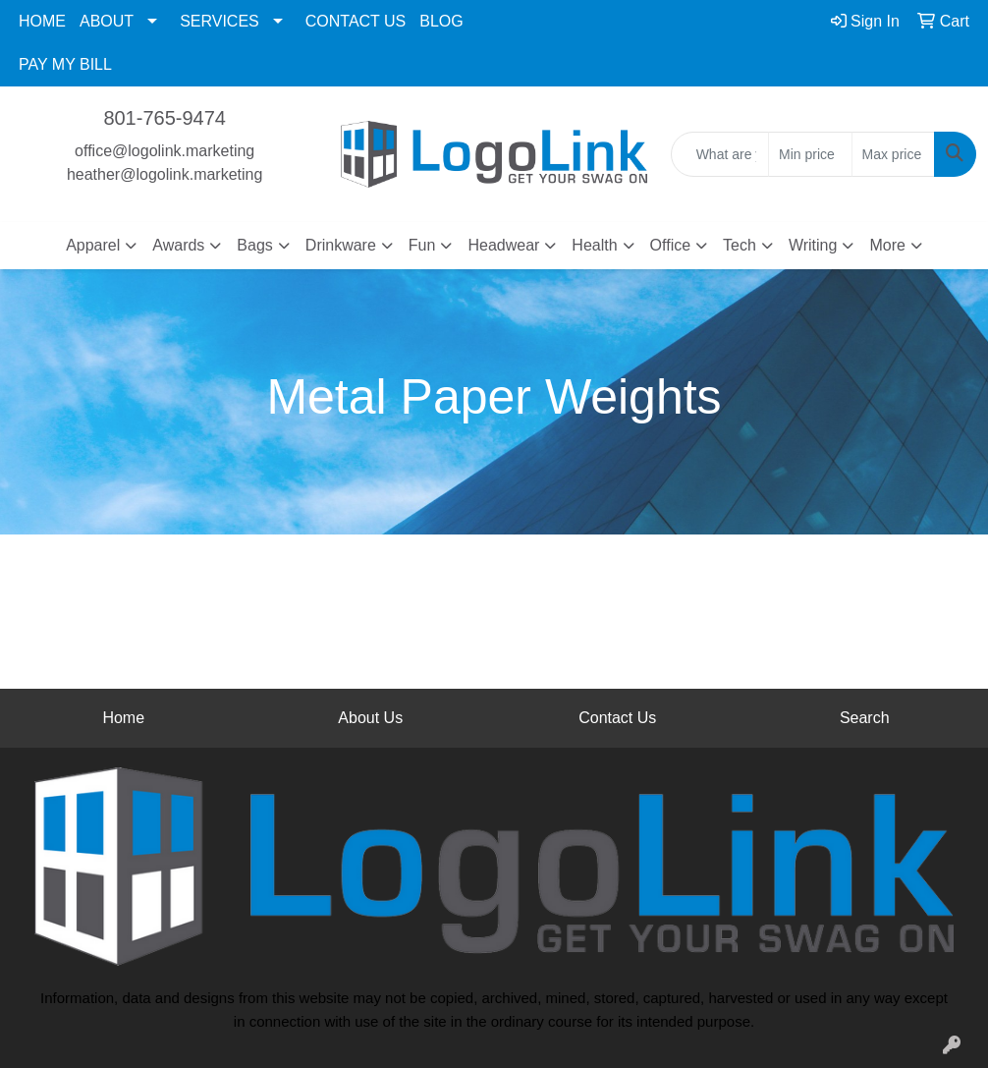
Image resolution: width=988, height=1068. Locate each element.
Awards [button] (178, 245)
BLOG (441, 21)
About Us (370, 717)
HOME (42, 21)
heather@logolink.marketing (164, 174)
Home (123, 717)
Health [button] (594, 245)
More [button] (887, 245)
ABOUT (107, 21)
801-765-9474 (164, 118)
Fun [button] (422, 245)
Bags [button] (254, 245)
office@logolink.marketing (164, 150)
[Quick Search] (720, 154)
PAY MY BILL (65, 64)
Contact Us (617, 717)
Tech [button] (739, 245)
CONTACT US (356, 21)
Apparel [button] (93, 245)
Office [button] (670, 245)
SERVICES (219, 21)
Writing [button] (813, 245)
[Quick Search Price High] (893, 154)
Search (865, 717)
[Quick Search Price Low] (809, 154)
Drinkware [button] (340, 245)
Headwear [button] (503, 245)
